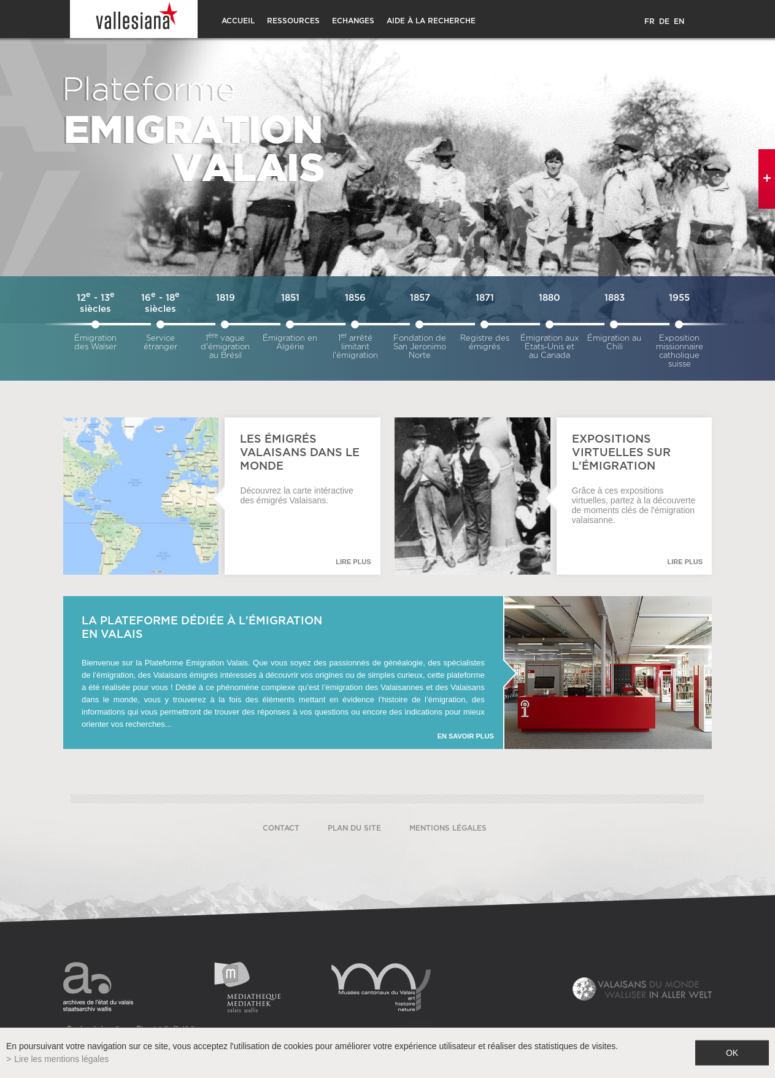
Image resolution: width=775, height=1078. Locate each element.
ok (732, 1053)
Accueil (238, 21)
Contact (281, 828)
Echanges (353, 21)
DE (664, 21)
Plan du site (354, 828)
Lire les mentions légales (61, 1059)
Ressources (293, 21)
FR (649, 21)
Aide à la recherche (431, 21)
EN (679, 21)
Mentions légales (448, 828)
